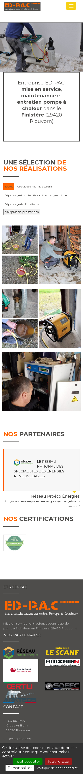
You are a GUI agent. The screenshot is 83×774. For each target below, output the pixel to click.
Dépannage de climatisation (23, 204)
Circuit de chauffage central (34, 186)
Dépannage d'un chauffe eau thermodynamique (36, 195)
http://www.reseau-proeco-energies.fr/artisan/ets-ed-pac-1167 (42, 503)
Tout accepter (27, 761)
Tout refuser (58, 761)
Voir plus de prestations (22, 212)
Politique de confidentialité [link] (57, 768)
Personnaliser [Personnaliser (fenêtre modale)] (20, 768)
